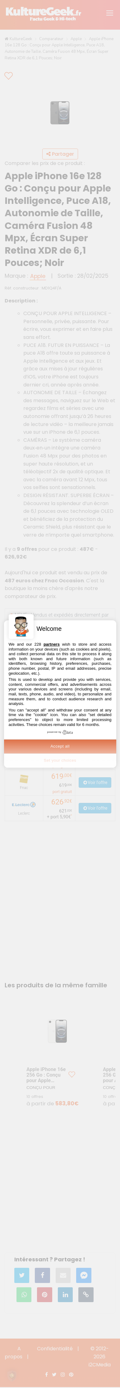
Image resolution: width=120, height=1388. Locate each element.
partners (52, 644)
